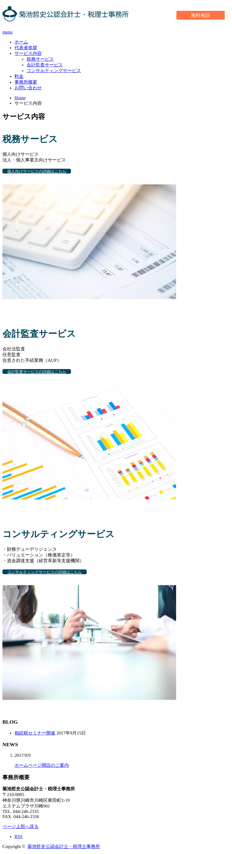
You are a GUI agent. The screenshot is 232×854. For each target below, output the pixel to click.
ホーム (21, 42)
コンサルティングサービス (54, 70)
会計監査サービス (45, 64)
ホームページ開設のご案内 (41, 765)
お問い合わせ (28, 87)
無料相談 (200, 15)
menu (7, 32)
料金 (19, 76)
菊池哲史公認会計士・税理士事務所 (63, 846)
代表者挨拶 (25, 47)
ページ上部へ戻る (20, 826)
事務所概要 (25, 82)
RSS (18, 836)
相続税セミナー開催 (34, 733)
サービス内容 (28, 53)
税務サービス (40, 59)
